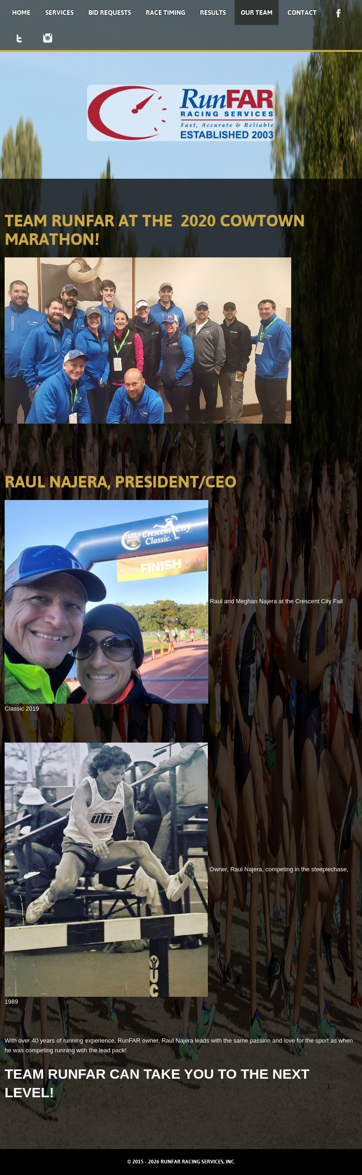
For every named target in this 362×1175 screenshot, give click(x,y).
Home (21, 12)
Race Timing (165, 12)
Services (59, 12)
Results (213, 12)
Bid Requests (109, 12)
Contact (302, 12)
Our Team (257, 12)
